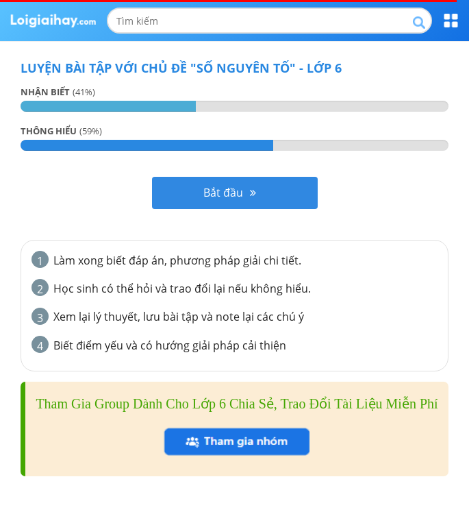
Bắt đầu (229, 192)
